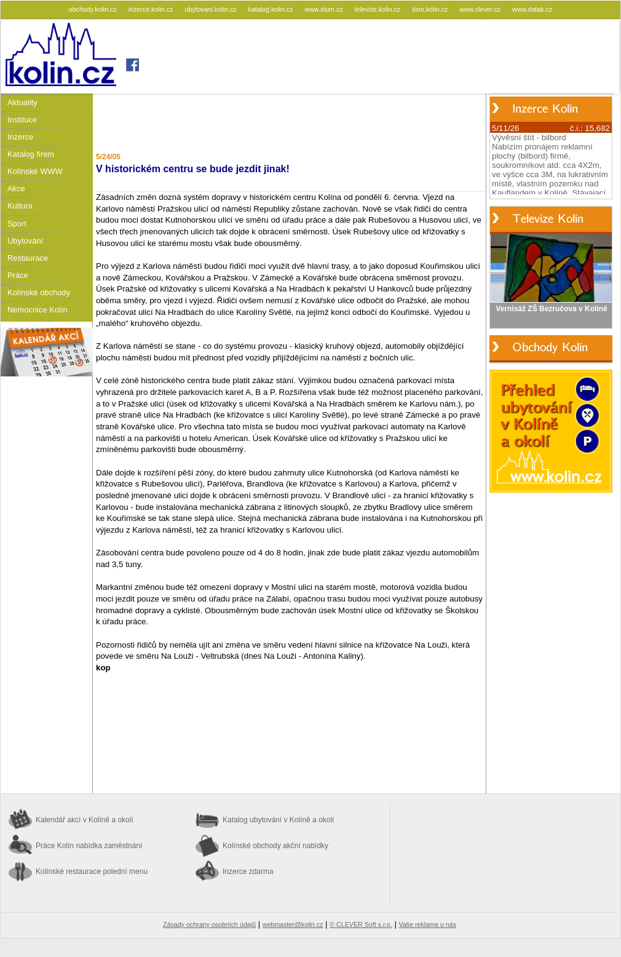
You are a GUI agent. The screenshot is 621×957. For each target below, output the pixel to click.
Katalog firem (30, 154)
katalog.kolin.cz (271, 9)
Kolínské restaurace (92, 871)
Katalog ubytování (278, 820)
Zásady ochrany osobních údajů (209, 924)
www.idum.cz (324, 9)
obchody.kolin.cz (94, 9)
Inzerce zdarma (248, 871)
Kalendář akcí (84, 820)
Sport (16, 223)
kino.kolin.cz (430, 9)
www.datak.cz (532, 9)
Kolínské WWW (35, 171)
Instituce (22, 119)
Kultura (20, 205)
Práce (17, 275)
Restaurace (27, 258)
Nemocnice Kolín (37, 309)
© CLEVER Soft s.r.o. (361, 924)
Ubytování (25, 240)
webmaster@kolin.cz (293, 924)
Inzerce (20, 136)
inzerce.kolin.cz (152, 9)
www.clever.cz (480, 9)
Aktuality (22, 102)
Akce (16, 188)
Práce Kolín (89, 845)
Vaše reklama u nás (427, 924)
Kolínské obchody (38, 292)
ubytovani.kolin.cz (212, 9)
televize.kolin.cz (379, 9)
